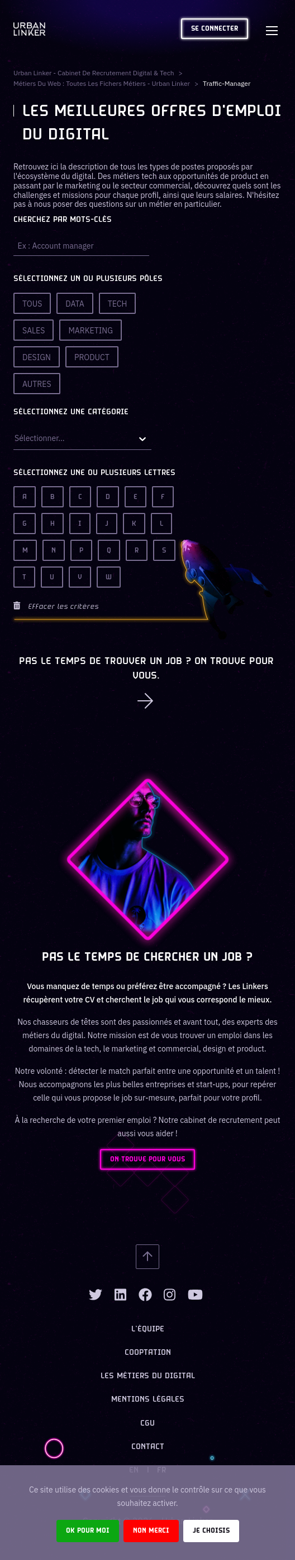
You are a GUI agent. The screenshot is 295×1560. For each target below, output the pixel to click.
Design (36, 357)
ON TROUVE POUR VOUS (147, 1159)
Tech (117, 304)
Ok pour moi (88, 1530)
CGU (147, 1423)
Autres (36, 384)
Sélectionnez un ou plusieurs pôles (88, 279)
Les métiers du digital (148, 1376)
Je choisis (211, 1530)
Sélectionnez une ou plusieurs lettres (94, 473)
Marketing (90, 331)
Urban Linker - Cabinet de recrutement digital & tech (93, 73)
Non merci (151, 1530)
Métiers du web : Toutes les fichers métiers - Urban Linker (101, 83)
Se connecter (214, 28)
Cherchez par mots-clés (62, 220)
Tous (32, 304)
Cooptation (148, 1353)
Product (92, 357)
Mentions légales (147, 1399)
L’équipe (147, 1329)
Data (74, 304)
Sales (33, 331)
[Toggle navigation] (271, 29)
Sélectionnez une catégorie (71, 412)
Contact (147, 1447)
